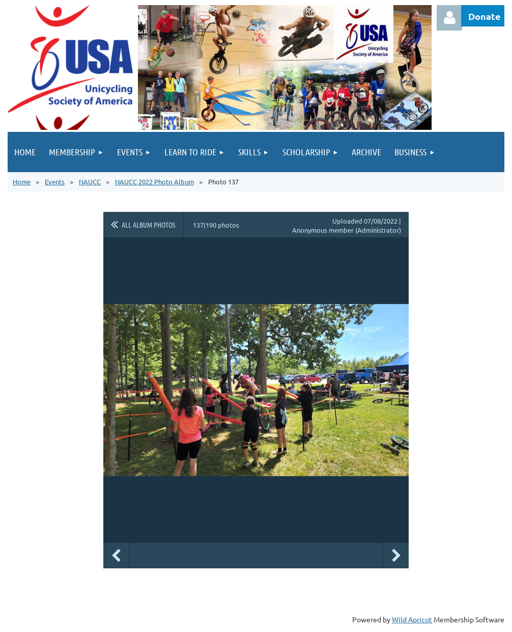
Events (55, 181)
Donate (484, 16)
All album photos (149, 224)
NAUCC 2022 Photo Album (154, 181)
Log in (449, 18)
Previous (116, 555)
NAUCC (90, 181)
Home (22, 181)
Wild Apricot (412, 619)
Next (396, 555)
